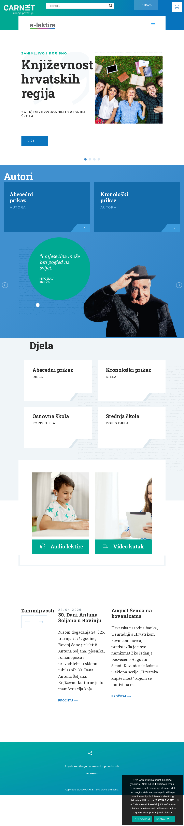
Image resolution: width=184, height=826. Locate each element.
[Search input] (78, 6)
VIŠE (34, 141)
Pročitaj (68, 700)
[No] (178, 800)
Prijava (146, 5)
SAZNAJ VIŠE (164, 819)
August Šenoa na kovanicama (131, 613)
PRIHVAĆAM (142, 819)
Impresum (92, 773)
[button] (177, 7)
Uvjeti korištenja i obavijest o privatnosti (92, 766)
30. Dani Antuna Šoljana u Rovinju (79, 617)
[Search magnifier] (111, 6)
